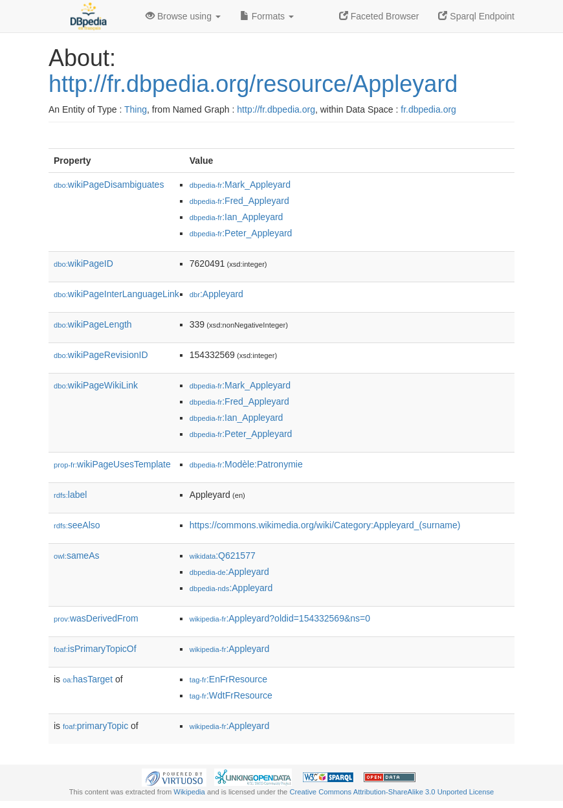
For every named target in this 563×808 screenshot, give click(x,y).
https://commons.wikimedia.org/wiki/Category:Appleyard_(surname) (325, 525)
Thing (135, 109)
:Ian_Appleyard (236, 217)
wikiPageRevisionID (101, 355)
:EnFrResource (228, 679)
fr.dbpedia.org (428, 109)
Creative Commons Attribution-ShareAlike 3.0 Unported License (391, 792)
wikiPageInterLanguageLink (116, 294)
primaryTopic (95, 726)
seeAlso (77, 525)
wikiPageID (83, 263)
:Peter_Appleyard (241, 233)
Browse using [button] (183, 16)
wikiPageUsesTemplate (112, 464)
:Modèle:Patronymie (246, 464)
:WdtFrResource (231, 695)
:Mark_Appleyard (240, 184)
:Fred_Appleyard (239, 201)
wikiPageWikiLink (96, 385)
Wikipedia (189, 792)
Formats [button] (267, 16)
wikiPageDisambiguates (109, 184)
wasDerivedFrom (96, 618)
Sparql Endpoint (476, 16)
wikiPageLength (93, 324)
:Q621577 (223, 555)
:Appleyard (216, 294)
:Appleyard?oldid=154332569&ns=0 (280, 618)
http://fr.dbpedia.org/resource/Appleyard (253, 84)
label (70, 494)
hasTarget (88, 679)
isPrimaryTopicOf (95, 649)
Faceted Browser (379, 16)
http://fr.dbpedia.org (276, 109)
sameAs (76, 555)
